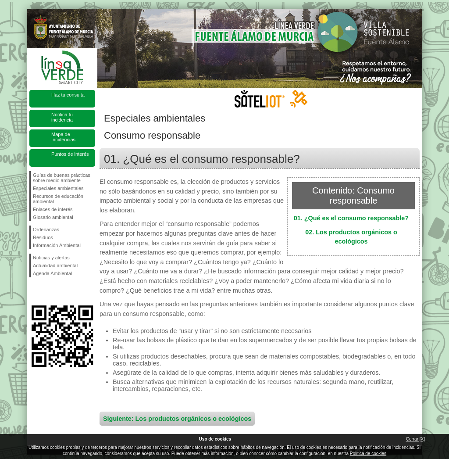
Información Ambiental (57, 245)
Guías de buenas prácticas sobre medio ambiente (61, 177)
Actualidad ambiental (55, 265)
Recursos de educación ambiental (58, 199)
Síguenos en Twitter (49, 291)
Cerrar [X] (415, 439)
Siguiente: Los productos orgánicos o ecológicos (177, 418)
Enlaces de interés (53, 209)
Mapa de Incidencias (63, 137)
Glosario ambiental (53, 217)
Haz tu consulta (68, 94)
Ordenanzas (46, 229)
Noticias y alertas (51, 257)
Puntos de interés (70, 154)
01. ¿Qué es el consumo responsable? (351, 218)
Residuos (43, 237)
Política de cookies (368, 453)
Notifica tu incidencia (62, 117)
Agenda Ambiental (52, 273)
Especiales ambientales (58, 188)
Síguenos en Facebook (34, 291)
